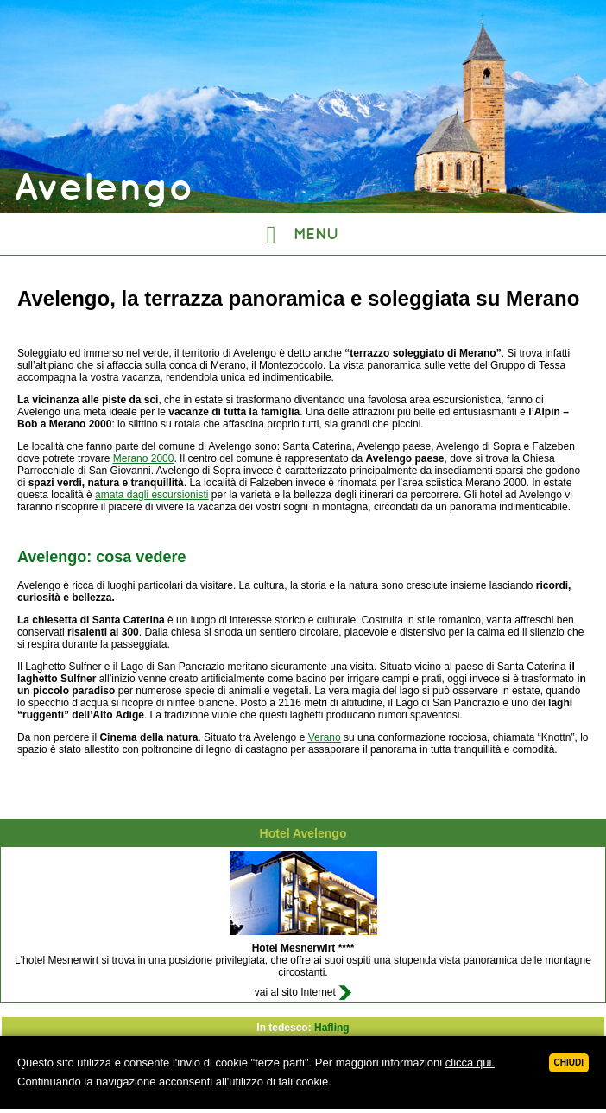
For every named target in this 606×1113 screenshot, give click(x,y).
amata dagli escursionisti (151, 495)
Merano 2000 (143, 458)
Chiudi (569, 1062)
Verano (324, 737)
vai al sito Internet (303, 992)
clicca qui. (470, 1062)
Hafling (332, 1027)
